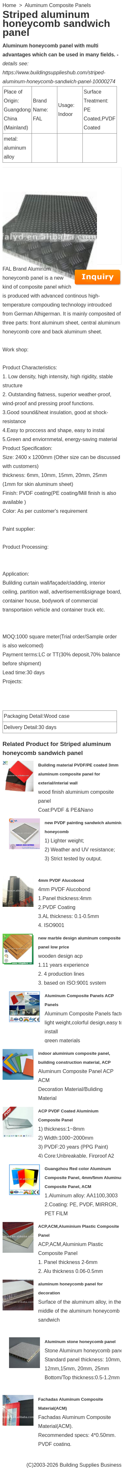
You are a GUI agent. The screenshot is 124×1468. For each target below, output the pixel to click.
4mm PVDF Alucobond (61, 880)
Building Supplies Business (90, 1465)
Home (9, 5)
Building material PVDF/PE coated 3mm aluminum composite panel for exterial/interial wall (78, 774)
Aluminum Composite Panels (58, 5)
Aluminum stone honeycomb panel (80, 1341)
